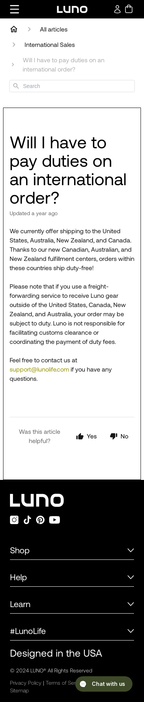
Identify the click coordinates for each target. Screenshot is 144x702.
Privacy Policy (25, 682)
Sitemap (19, 690)
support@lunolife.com (39, 369)
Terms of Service (65, 682)
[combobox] (72, 86)
